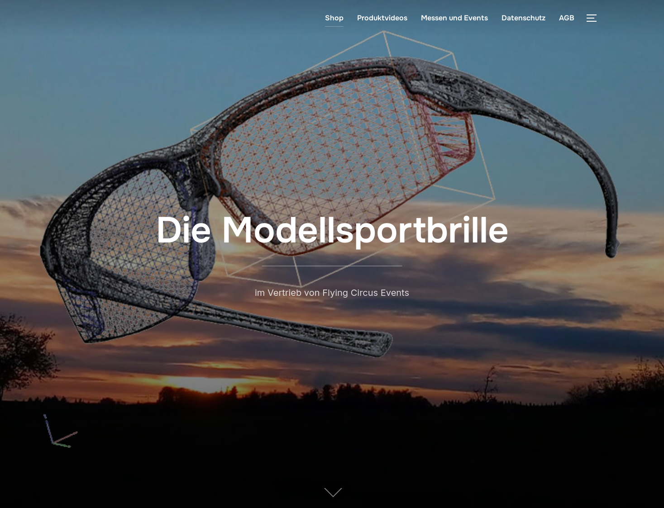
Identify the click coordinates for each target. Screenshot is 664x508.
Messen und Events (454, 18)
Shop (334, 18)
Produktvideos (382, 18)
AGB (566, 18)
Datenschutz (523, 18)
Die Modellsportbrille (332, 230)
